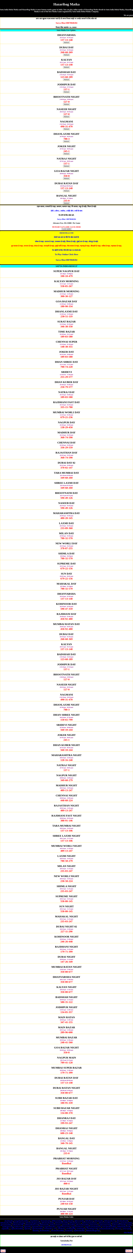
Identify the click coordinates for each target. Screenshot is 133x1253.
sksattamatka (45, 1231)
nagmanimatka (50, 1227)
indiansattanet (55, 1225)
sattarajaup (127, 1229)
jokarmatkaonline (82, 1225)
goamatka (116, 1223)
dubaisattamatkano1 (90, 1223)
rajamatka (6, 1229)
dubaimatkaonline (61, 1223)
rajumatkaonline (17, 1229)
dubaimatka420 (122, 1221)
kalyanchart (94, 1225)
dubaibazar (89, 1221)
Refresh (66, 42)
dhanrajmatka (68, 1221)
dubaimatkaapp (19, 1223)
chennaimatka (45, 1221)
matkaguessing (7, 1227)
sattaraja (118, 1229)
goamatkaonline (126, 1223)
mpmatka (27, 1227)
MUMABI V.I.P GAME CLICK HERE (66, 228)
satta (55, 1229)
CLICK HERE (66, 229)
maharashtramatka (119, 1225)
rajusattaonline (37, 1229)
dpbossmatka (79, 1221)
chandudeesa (34, 1221)
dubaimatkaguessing (33, 1223)
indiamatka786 (18, 1225)
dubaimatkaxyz (75, 1223)
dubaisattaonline (105, 1223)
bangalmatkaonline (21, 1221)
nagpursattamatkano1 (93, 1227)
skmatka (35, 1231)
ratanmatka (48, 1229)
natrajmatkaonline (109, 1227)
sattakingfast (81, 1229)
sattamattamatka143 (106, 1229)
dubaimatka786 (6, 1223)
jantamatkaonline (68, 1225)
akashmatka (9, 1221)
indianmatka (44, 1225)
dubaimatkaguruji (93, 1231)
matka (129, 1225)
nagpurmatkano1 (77, 1227)
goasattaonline (6, 1225)
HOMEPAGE (66, 1245)
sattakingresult (92, 1229)
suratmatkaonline (57, 1231)
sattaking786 (70, 1229)
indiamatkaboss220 (32, 1225)
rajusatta (27, 1229)
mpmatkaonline (38, 1227)
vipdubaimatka (79, 1231)
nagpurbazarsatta (63, 1227)
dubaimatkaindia (47, 1223)
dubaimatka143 (110, 1221)
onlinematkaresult (123, 1227)
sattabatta (61, 1229)
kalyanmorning (105, 1225)
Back (3, 1251)
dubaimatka (98, 1221)
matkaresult (18, 1227)
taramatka (69, 1231)
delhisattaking (57, 1221)
